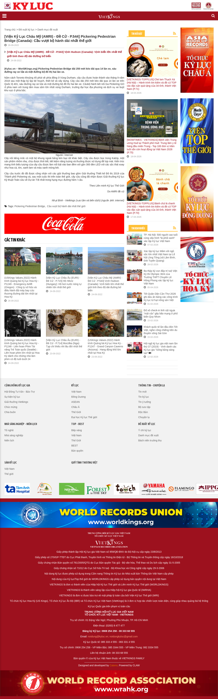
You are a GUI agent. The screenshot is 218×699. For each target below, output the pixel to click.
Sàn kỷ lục (10, 462)
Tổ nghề (9, 430)
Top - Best (77, 424)
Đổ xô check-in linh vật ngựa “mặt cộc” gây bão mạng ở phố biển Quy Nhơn (161, 313)
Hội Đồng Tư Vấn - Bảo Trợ (19, 391)
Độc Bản (143, 412)
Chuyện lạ (143, 417)
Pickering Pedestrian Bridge (29, 206)
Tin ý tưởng (144, 401)
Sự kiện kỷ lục (12, 396)
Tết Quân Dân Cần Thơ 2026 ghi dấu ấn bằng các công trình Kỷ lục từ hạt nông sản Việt (161, 297)
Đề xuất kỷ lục (27, 29)
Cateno (113, 665)
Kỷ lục (75, 385)
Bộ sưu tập (144, 407)
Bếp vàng (76, 430)
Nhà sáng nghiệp (13, 435)
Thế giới (8, 474)
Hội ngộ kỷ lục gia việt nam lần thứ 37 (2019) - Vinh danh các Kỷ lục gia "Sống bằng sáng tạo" (161, 348)
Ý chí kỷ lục (144, 430)
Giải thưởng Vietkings (16, 401)
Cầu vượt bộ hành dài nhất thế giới (66, 206)
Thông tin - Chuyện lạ (151, 385)
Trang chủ (10, 29)
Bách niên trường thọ (150, 440)
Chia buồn (10, 412)
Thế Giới (76, 412)
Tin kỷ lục (143, 396)
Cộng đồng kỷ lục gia (17, 385)
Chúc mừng (10, 407)
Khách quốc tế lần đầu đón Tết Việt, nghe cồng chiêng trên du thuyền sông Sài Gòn (161, 330)
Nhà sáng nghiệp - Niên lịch (20, 424)
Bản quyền (77, 450)
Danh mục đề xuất (47, 29)
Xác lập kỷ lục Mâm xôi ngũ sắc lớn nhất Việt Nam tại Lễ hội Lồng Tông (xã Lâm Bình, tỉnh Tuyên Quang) (160, 256)
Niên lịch (9, 440)
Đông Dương (78, 396)
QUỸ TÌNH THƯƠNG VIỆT (84, 462)
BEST (74, 445)
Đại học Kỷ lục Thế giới (84, 417)
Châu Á (75, 407)
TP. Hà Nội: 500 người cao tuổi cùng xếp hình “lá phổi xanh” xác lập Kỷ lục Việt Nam (161, 238)
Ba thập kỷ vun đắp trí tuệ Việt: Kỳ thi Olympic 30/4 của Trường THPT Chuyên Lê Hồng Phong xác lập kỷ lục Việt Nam (161, 277)
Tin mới (142, 391)
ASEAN (75, 401)
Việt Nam (76, 391)
